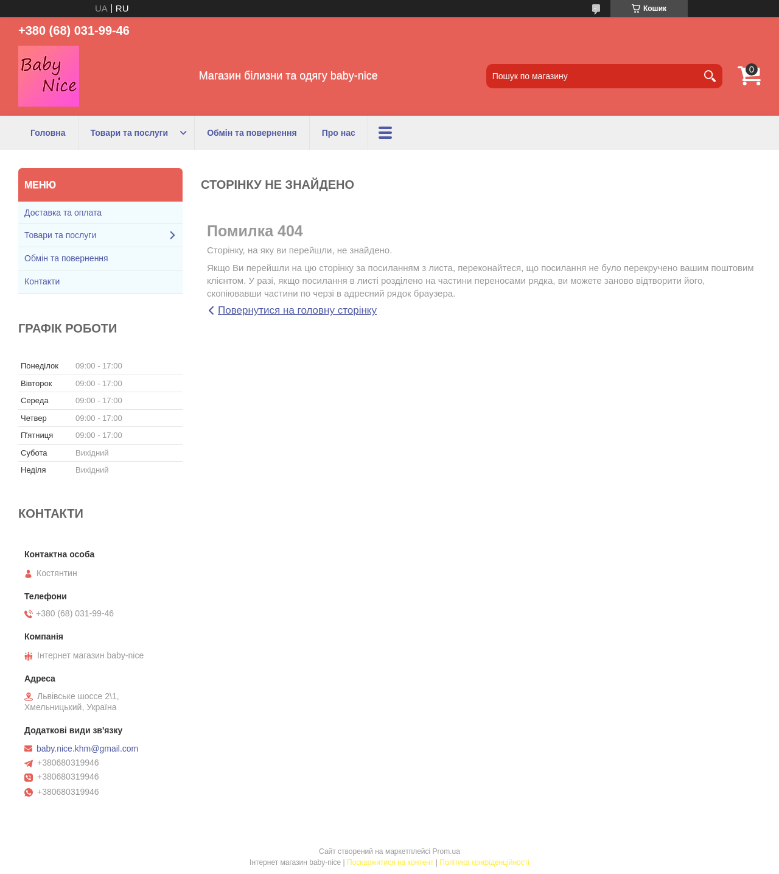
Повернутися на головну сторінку (297, 310)
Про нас (338, 133)
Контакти (42, 281)
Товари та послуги (130, 133)
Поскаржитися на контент (390, 862)
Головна (48, 133)
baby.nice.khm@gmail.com (87, 748)
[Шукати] (710, 76)
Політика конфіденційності (484, 862)
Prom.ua (446, 851)
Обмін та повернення (252, 133)
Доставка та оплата (63, 212)
